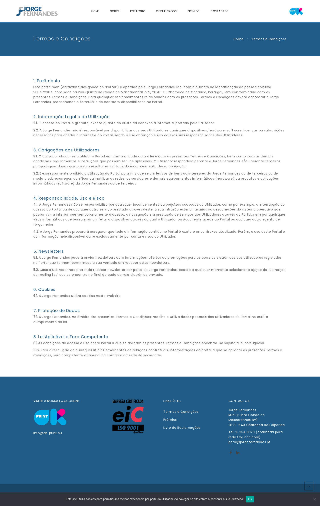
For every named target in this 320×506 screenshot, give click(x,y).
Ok (250, 499)
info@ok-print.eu (47, 433)
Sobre (115, 11)
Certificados (166, 11)
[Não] (314, 499)
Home (95, 11)
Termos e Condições (181, 411)
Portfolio (137, 11)
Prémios (194, 11)
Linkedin (237, 454)
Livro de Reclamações (181, 427)
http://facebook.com (230, 454)
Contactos (219, 11)
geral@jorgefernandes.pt (249, 442)
